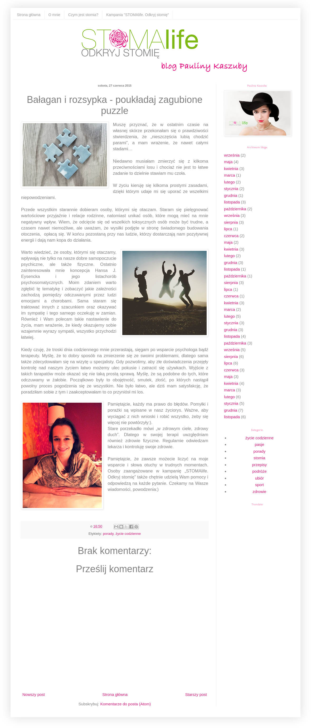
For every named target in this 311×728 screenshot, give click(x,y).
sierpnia (231, 222)
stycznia (231, 188)
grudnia (230, 195)
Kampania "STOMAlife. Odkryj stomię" (137, 15)
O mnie (54, 15)
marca (229, 175)
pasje (259, 444)
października (235, 209)
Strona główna (29, 15)
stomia (259, 458)
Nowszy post (33, 694)
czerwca (231, 235)
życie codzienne (128, 534)
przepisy (259, 464)
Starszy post (196, 694)
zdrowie (259, 491)
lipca (228, 229)
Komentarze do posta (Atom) (125, 704)
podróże (259, 471)
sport (259, 484)
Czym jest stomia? (83, 15)
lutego (229, 182)
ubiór (259, 478)
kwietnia (231, 168)
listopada (232, 202)
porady (108, 534)
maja (228, 161)
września (232, 155)
